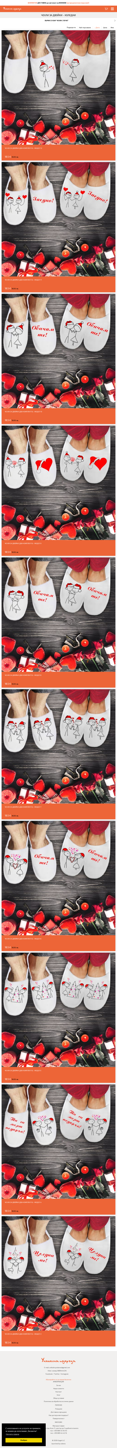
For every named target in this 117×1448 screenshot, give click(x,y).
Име (112, 27)
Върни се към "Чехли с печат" (57, 20)
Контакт (59, 1392)
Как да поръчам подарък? (58, 1415)
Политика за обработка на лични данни (58, 1401)
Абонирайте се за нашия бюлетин (58, 1380)
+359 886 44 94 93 (60, 1431)
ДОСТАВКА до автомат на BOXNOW (51, 3)
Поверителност (58, 1418)
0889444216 (61, 1371)
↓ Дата (97, 27)
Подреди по (71, 27)
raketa (63, 1444)
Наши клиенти (58, 1388)
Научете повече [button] (12, 1434)
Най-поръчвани (85, 27)
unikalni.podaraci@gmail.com (59, 1367)
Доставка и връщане (59, 1412)
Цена (105, 27)
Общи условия (58, 1398)
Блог (58, 1395)
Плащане (58, 1409)
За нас (58, 1385)
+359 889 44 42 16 (60, 1433)
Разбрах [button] (23, 1440)
